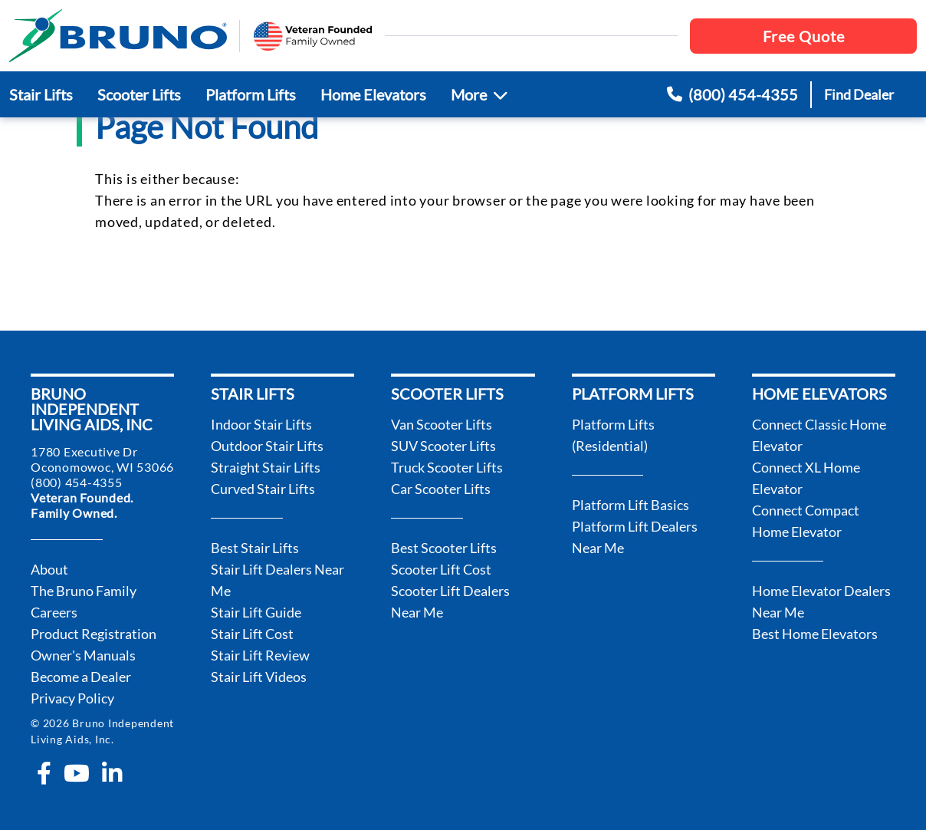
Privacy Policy (72, 698)
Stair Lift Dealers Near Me (277, 580)
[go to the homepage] (118, 35)
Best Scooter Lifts (444, 547)
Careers (54, 612)
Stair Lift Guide (256, 612)
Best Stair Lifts (255, 547)
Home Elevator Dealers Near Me (821, 601)
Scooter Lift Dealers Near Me (450, 601)
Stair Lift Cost (252, 633)
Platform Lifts (250, 94)
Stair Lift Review (260, 655)
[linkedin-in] (112, 773)
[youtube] (77, 773)
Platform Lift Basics (630, 504)
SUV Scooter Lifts (443, 445)
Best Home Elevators (815, 633)
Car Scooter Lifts (441, 488)
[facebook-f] (44, 773)
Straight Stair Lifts (265, 467)
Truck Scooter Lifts (447, 467)
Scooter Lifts (139, 94)
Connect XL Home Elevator (806, 478)
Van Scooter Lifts (441, 424)
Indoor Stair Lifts (261, 424)
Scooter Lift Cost (441, 569)
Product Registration (93, 633)
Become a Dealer (81, 676)
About (49, 569)
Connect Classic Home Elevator (819, 435)
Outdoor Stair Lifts (267, 445)
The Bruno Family (83, 590)
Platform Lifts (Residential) (613, 435)
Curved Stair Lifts (263, 488)
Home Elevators (373, 94)
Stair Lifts (41, 94)
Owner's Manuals (83, 655)
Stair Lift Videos (259, 676)
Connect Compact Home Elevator (805, 521)
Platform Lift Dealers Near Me (635, 537)
